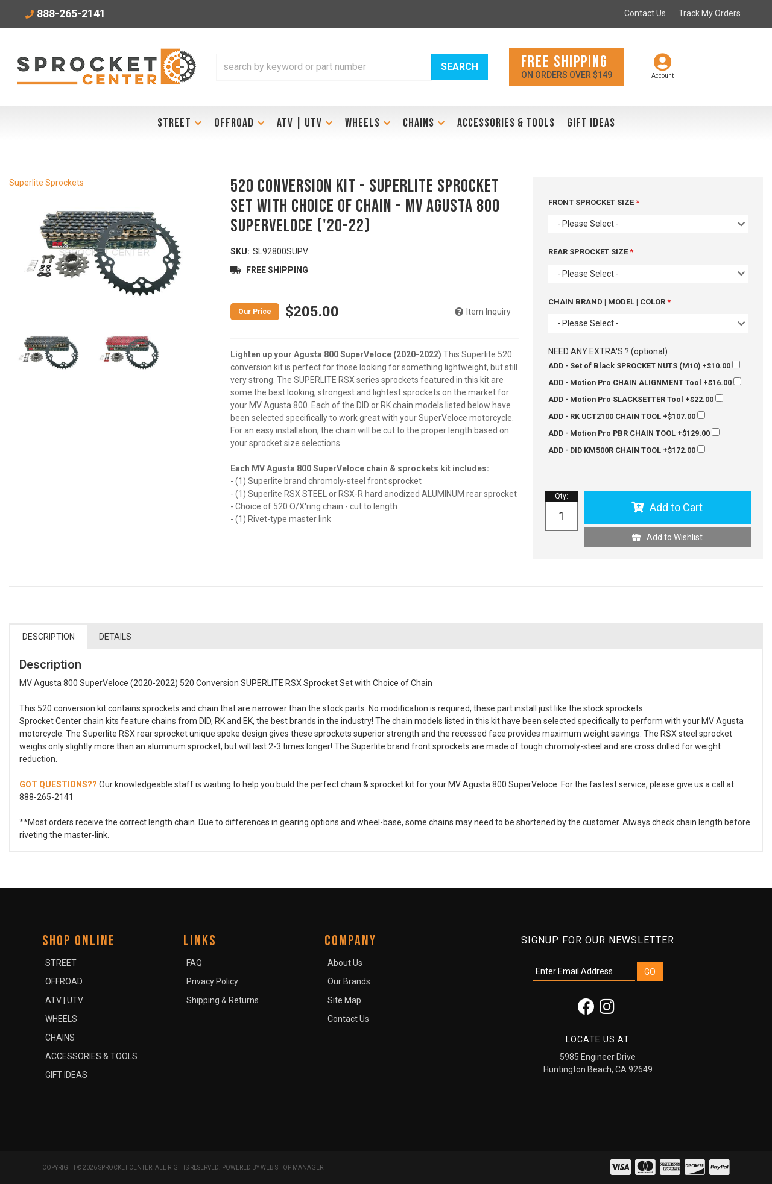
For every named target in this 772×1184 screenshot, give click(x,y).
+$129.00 (634, 433)
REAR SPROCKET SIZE (589, 251)
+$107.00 (626, 416)
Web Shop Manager (292, 1167)
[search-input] (324, 67)
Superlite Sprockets (46, 182)
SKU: (240, 251)
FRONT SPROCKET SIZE (592, 202)
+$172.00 (626, 450)
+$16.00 (644, 382)
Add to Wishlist (675, 537)
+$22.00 (635, 399)
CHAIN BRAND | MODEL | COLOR (607, 301)
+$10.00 (644, 365)
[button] (352, 67)
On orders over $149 (566, 66)
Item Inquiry (488, 311)
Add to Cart (676, 507)
